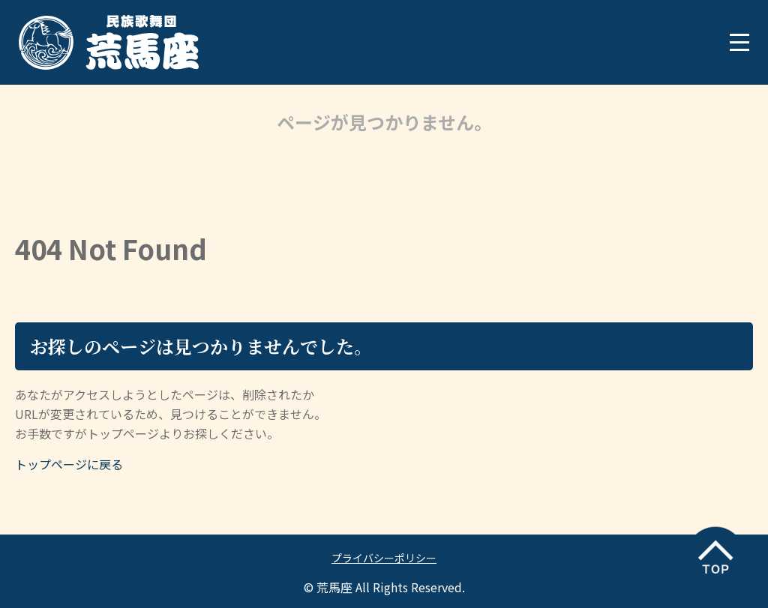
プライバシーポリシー (384, 557)
